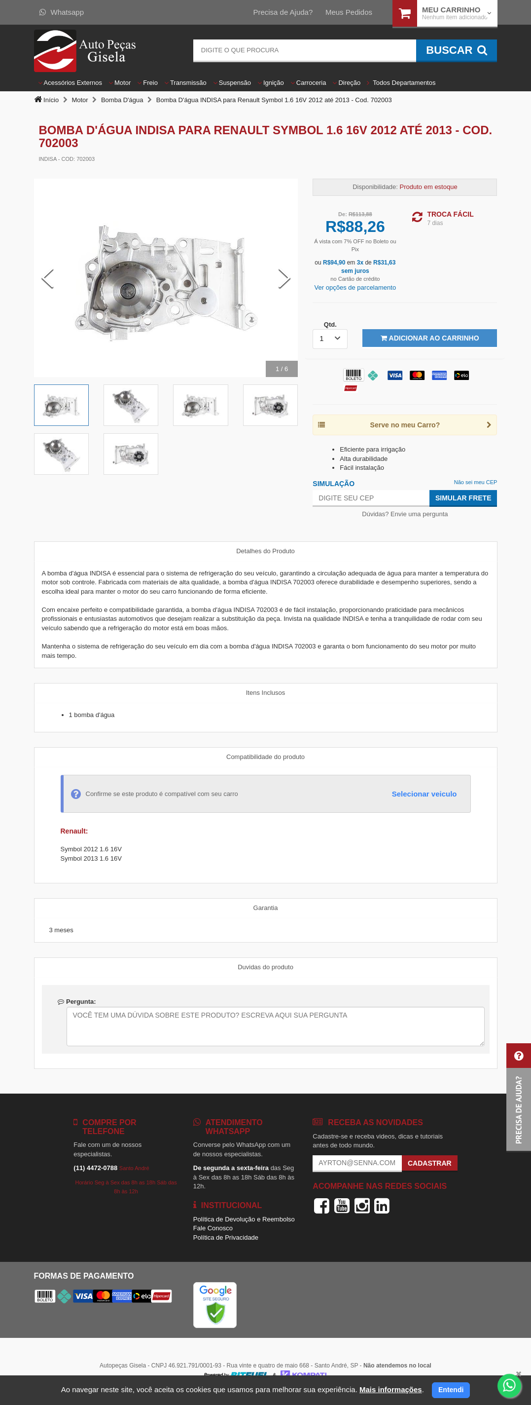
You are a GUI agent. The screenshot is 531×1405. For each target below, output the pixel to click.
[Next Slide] (284, 278)
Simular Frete (463, 498)
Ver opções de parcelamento (355, 287)
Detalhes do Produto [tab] (265, 551)
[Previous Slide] (47, 278)
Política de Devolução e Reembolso (244, 1219)
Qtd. (330, 324)
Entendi (450, 1390)
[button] (518, 1097)
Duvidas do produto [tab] (265, 967)
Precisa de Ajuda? (283, 12)
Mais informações (390, 1389)
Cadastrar (430, 1163)
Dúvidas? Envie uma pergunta (405, 514)
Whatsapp (61, 12)
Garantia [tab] (265, 907)
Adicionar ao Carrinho (430, 338)
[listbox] (330, 339)
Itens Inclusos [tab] (265, 692)
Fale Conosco (213, 1228)
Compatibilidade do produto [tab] (265, 756)
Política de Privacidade (225, 1237)
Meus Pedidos (348, 12)
